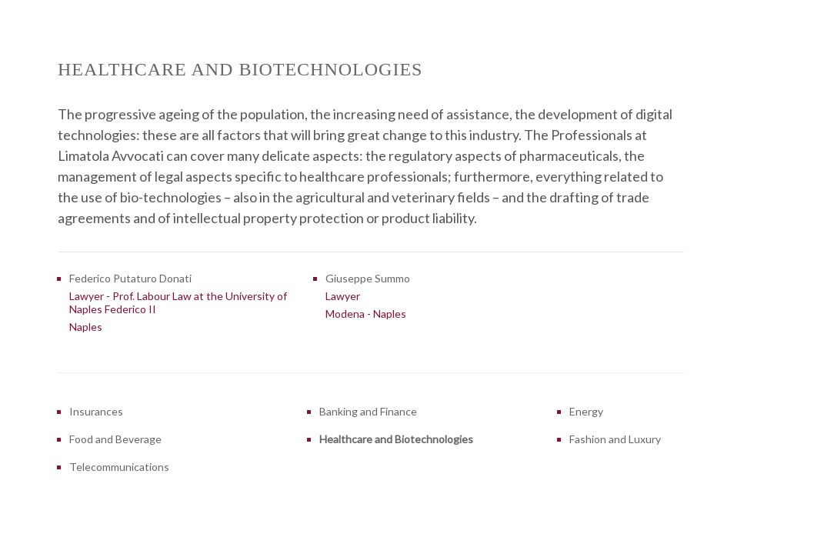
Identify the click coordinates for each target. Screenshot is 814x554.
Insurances (96, 411)
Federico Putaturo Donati (130, 278)
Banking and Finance (368, 411)
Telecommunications (119, 466)
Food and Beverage (115, 439)
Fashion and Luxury (615, 439)
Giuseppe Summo (367, 278)
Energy (586, 411)
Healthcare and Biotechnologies (396, 439)
